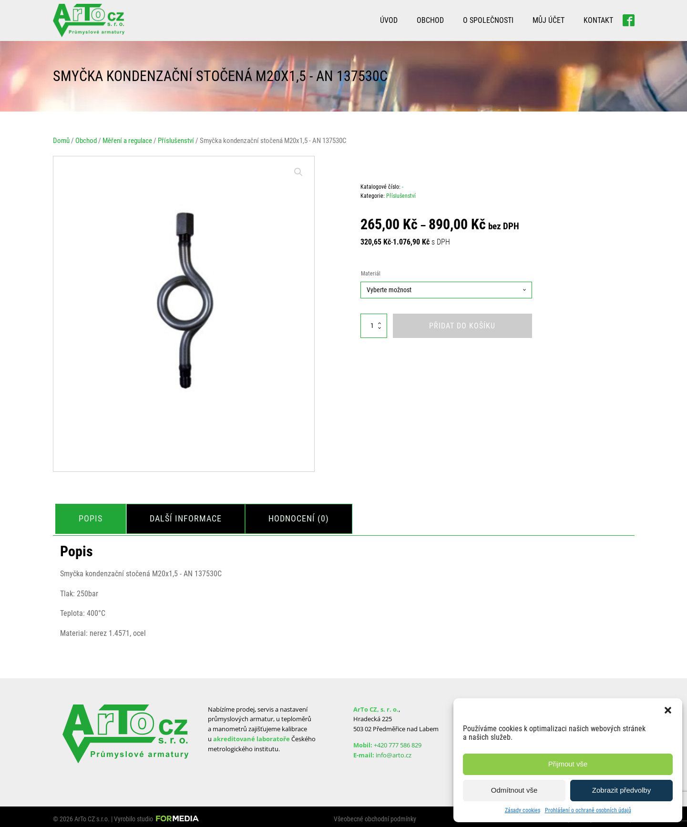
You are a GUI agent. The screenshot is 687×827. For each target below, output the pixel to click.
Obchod (430, 20)
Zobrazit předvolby (621, 790)
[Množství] (373, 326)
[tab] (93, 516)
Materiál (370, 273)
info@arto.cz (393, 750)
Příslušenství (176, 140)
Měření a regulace (127, 140)
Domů (61, 140)
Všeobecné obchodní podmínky (375, 814)
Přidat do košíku (462, 325)
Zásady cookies (522, 810)
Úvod (389, 20)
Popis (93, 516)
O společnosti (488, 20)
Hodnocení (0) (310, 516)
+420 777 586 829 (397, 740)
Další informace (192, 516)
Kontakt (598, 20)
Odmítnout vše (514, 790)
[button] (668, 710)
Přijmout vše (568, 764)
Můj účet (548, 20)
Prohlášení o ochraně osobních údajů (588, 810)
